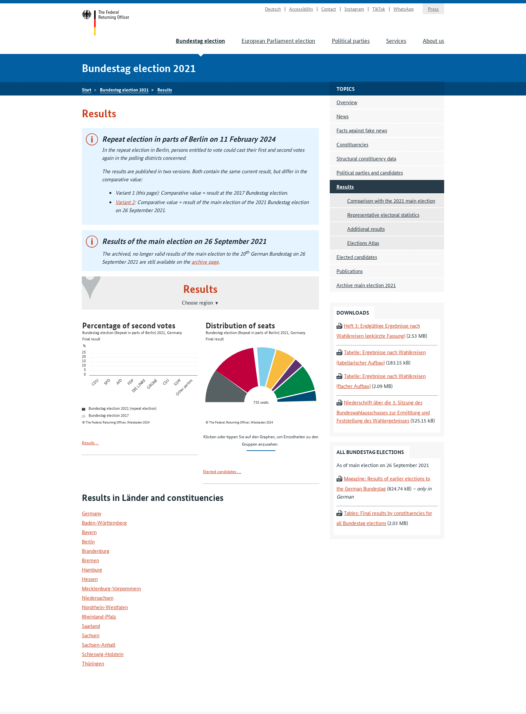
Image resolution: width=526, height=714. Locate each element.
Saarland (91, 625)
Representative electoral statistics (383, 214)
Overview (346, 102)
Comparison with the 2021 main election (391, 200)
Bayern (89, 531)
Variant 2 (125, 201)
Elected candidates (356, 256)
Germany (91, 513)
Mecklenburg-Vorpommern (111, 588)
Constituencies (352, 144)
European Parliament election (278, 40)
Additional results (366, 228)
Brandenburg (95, 550)
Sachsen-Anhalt (98, 644)
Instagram (354, 8)
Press (433, 8)
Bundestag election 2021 (124, 89)
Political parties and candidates (369, 172)
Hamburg (92, 569)
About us (433, 40)
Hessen (90, 578)
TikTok (378, 8)
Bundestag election (200, 41)
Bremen (90, 560)
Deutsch (273, 8)
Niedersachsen (97, 597)
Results (164, 89)
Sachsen (90, 635)
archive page (205, 261)
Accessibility (301, 8)
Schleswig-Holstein (102, 653)
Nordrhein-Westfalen (105, 606)
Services (396, 40)
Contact (328, 8)
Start (106, 23)
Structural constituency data (366, 158)
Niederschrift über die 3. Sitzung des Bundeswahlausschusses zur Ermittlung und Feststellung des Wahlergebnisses (383, 411)
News (342, 116)
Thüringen (93, 663)
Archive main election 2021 (366, 284)
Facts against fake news (361, 130)
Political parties (351, 40)
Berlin (88, 541)
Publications (349, 270)
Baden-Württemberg (104, 522)
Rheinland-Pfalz (99, 616)
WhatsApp (403, 8)
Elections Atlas (363, 242)
